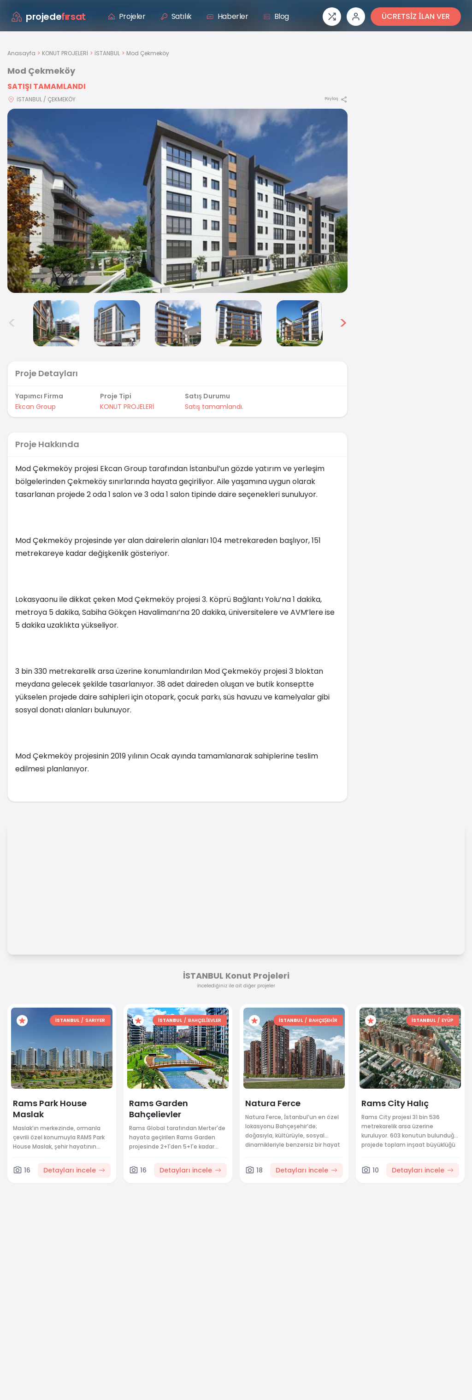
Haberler (227, 16)
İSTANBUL (107, 53)
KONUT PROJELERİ (65, 53)
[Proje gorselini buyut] (177, 201)
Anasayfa (21, 53)
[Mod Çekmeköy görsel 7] (300, 323)
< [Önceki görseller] (12, 323)
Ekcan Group (35, 406)
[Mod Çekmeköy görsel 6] (239, 323)
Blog (276, 16)
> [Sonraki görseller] (343, 323)
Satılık (176, 16)
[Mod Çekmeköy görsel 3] (56, 323)
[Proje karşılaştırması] (332, 16)
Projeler (127, 16)
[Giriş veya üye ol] (356, 16)
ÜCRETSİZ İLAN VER (416, 16)
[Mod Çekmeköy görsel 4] (117, 323)
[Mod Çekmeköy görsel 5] (178, 323)
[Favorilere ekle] (22, 1020)
